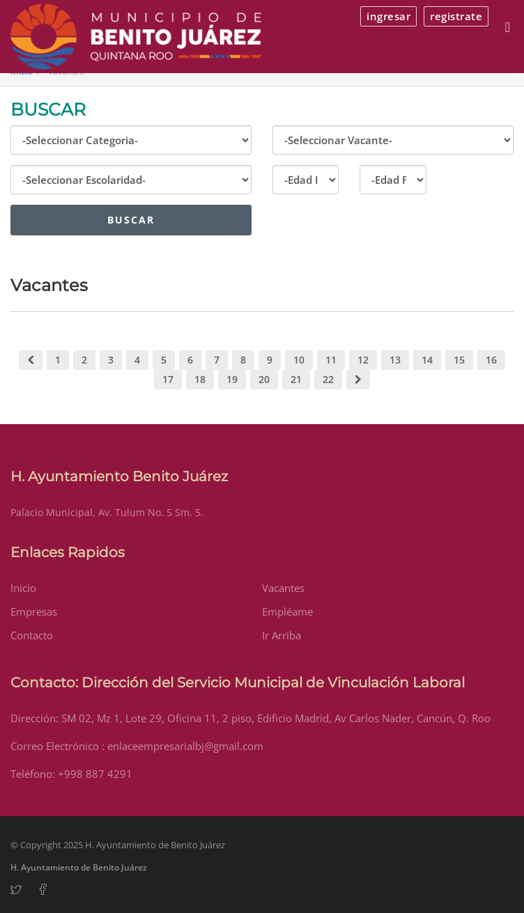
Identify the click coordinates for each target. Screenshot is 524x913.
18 (200, 379)
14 (427, 359)
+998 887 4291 (95, 774)
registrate (456, 16)
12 (363, 359)
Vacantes (283, 588)
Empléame (287, 611)
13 (395, 359)
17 (168, 379)
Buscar (131, 219)
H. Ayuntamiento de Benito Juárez (78, 867)
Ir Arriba (281, 635)
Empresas (33, 611)
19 (232, 379)
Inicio (23, 588)
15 (459, 359)
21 (296, 379)
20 (264, 379)
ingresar (388, 16)
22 (328, 379)
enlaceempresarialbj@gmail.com (185, 746)
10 (299, 359)
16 (491, 359)
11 (331, 359)
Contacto (31, 635)
